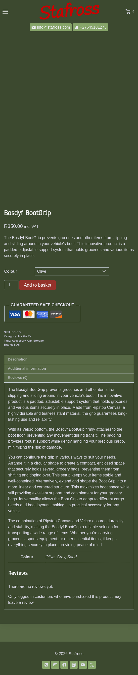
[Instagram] (74, 665)
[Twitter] (92, 665)
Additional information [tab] (27, 386)
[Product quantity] (11, 303)
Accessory (19, 358)
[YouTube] (83, 665)
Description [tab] (17, 377)
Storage (38, 358)
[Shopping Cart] (131, 11)
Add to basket (37, 303)
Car (29, 358)
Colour (10, 289)
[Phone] (46, 665)
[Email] (55, 665)
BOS (17, 362)
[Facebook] (64, 665)
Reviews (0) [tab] (17, 396)
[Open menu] (5, 11)
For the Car (25, 354)
